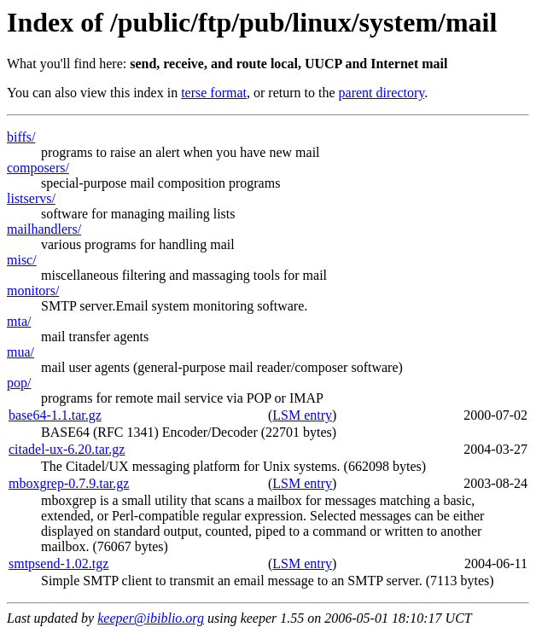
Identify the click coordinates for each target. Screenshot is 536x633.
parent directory (382, 92)
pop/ (19, 382)
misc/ (22, 260)
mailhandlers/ (44, 229)
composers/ (38, 167)
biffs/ (21, 137)
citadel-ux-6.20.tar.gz (67, 449)
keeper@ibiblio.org (150, 618)
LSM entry (302, 415)
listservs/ (31, 198)
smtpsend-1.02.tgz (58, 563)
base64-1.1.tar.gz (55, 415)
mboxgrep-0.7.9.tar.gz (69, 483)
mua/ (20, 352)
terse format (214, 92)
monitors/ (33, 290)
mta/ (19, 321)
